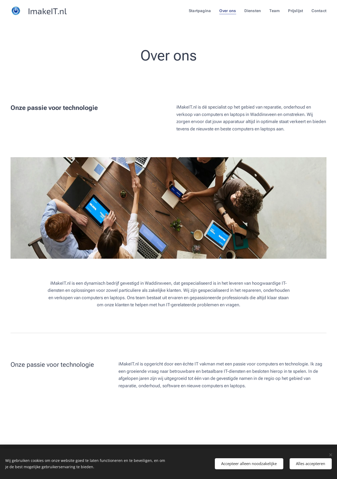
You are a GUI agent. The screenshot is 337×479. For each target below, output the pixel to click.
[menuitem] (202, 10)
